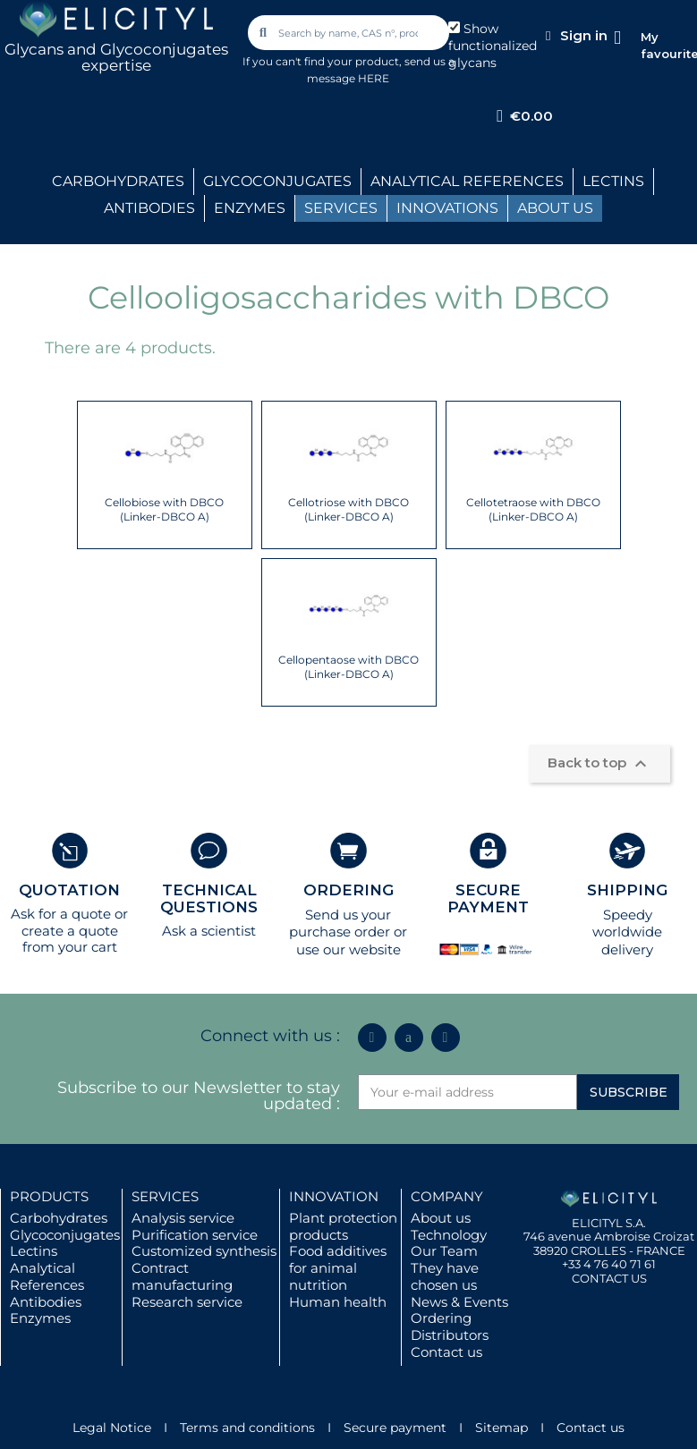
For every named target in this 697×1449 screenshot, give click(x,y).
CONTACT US (609, 1278)
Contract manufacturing (182, 1276)
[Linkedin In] (372, 1037)
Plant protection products (343, 1226)
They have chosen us (445, 1276)
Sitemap (501, 1427)
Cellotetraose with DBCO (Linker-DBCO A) (533, 509)
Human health (338, 1301)
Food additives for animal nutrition (338, 1267)
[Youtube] (445, 1037)
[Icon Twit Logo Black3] (409, 1037)
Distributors (450, 1334)
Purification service (195, 1234)
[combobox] (349, 32)
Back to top (599, 764)
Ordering (441, 1317)
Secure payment (395, 1427)
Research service (187, 1301)
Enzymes (40, 1317)
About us (441, 1217)
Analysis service (183, 1217)
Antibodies (45, 1301)
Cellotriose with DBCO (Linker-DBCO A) (348, 509)
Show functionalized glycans (492, 46)
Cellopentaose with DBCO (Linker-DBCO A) (348, 667)
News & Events (459, 1301)
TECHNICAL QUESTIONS (209, 898)
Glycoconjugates (65, 1234)
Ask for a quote (61, 913)
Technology (449, 1234)
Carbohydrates (58, 1217)
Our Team (444, 1250)
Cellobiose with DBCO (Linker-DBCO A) (164, 509)
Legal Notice (111, 1427)
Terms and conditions (247, 1427)
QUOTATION (69, 890)
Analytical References (47, 1276)
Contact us (446, 1351)
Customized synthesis (204, 1250)
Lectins (33, 1250)
